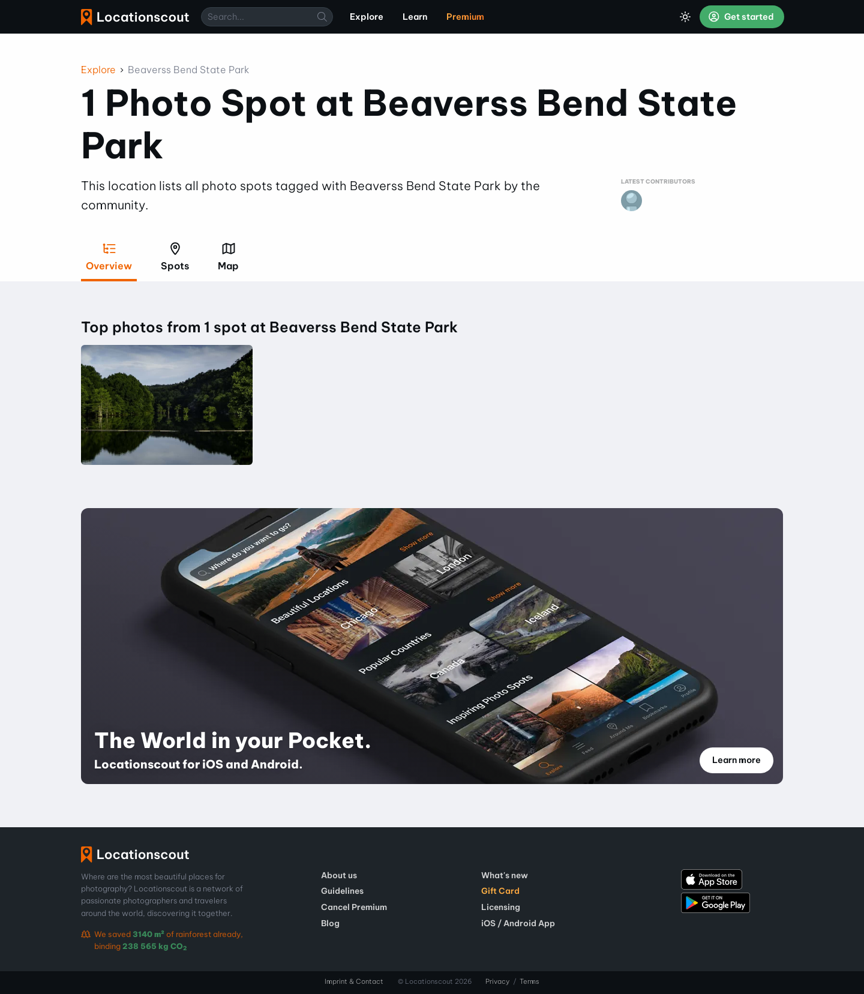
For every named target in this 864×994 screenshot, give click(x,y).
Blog (330, 923)
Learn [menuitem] (415, 16)
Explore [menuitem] (366, 16)
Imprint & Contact (354, 981)
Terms (529, 981)
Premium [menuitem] (465, 16)
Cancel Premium (354, 907)
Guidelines (342, 890)
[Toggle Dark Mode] (685, 16)
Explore (98, 70)
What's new (504, 875)
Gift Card (500, 890)
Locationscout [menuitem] (135, 17)
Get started (741, 16)
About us (339, 875)
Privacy (497, 981)
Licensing (500, 907)
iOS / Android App (518, 923)
